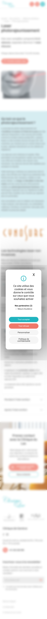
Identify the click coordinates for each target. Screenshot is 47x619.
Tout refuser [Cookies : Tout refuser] (23, 326)
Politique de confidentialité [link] (23, 340)
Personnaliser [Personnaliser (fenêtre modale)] (24, 332)
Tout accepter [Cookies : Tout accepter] (24, 319)
